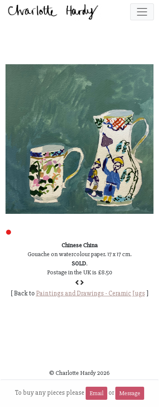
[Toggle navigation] (142, 11)
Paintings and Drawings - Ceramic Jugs (90, 293)
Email (96, 393)
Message (129, 393)
